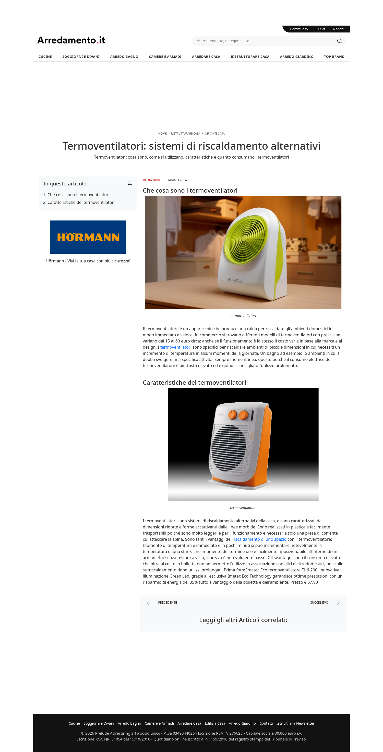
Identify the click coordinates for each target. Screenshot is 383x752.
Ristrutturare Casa (250, 56)
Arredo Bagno (124, 56)
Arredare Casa (206, 56)
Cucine (45, 56)
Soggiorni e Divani (81, 56)
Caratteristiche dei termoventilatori (81, 202)
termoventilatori (176, 347)
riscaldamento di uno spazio (259, 539)
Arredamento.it (114, 39)
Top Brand (334, 56)
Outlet (321, 29)
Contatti (266, 723)
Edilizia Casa (215, 723)
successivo (325, 603)
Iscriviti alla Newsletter (295, 723)
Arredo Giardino (297, 56)
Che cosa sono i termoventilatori (78, 194)
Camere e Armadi (165, 56)
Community (299, 29)
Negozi (338, 29)
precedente (162, 603)
